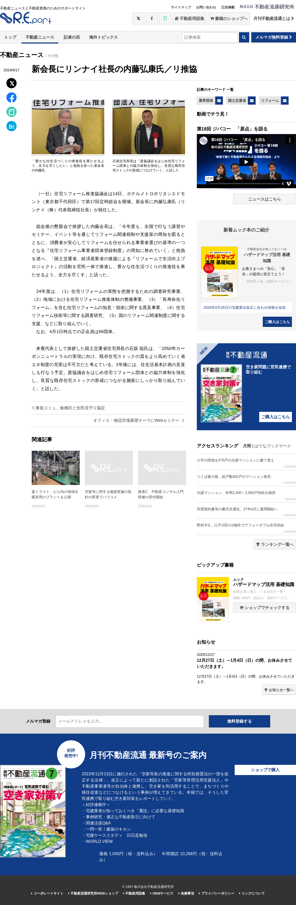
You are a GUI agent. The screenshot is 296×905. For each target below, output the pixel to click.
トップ (10, 37)
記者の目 (72, 37)
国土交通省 (237, 100)
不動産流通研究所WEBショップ (93, 893)
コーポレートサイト (47, 893)
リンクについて (252, 893)
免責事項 (186, 893)
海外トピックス (103, 37)
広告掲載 (228, 7)
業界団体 (206, 100)
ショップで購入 (265, 770)
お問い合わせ (206, 7)
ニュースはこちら (264, 199)
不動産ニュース (40, 37)
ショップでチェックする (264, 607)
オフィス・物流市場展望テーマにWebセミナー (139, 420)
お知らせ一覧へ (279, 690)
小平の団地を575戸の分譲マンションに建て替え (246, 463)
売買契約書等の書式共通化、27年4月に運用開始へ (246, 512)
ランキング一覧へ (275, 544)
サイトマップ (181, 7)
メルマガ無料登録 (273, 37)
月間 (247, 446)
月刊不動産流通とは (273, 18)
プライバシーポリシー (216, 893)
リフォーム (270, 100)
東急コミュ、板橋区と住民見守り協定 (68, 408)
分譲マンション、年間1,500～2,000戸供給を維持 (246, 496)
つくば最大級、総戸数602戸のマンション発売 (246, 479)
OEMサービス (161, 893)
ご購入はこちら (277, 322)
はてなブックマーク (272, 446)
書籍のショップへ (229, 18)
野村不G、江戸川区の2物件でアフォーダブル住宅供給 (246, 528)
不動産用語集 (189, 18)
